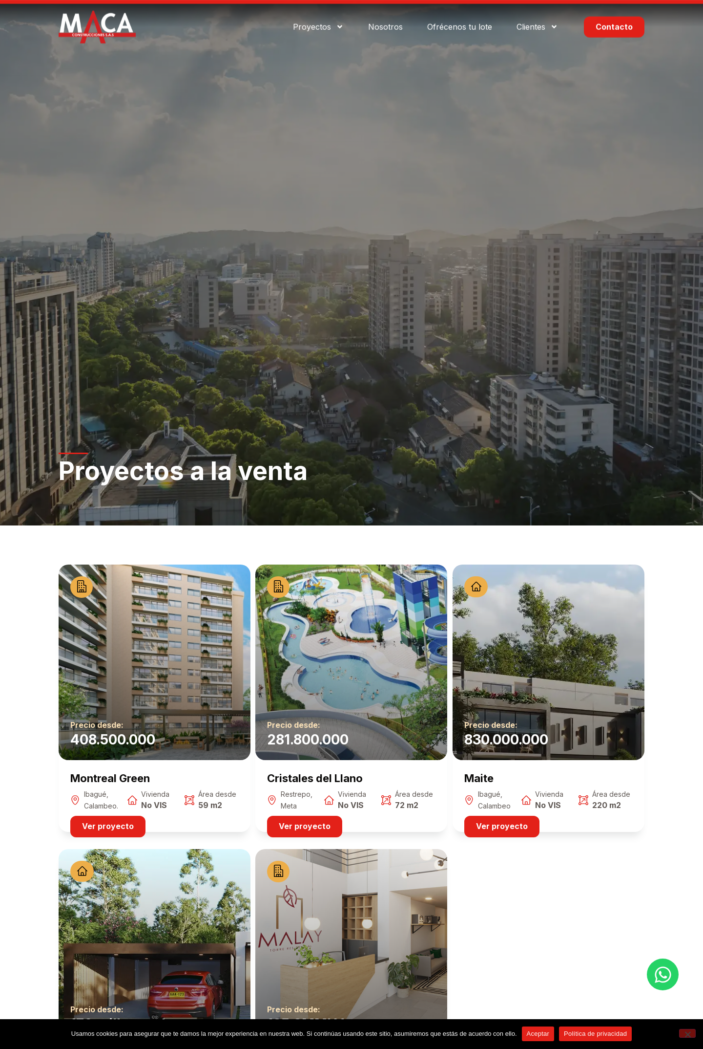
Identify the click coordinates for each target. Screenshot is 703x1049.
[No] (687, 1033)
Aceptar (538, 1033)
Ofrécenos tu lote (459, 16)
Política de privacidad (595, 1033)
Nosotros (385, 16)
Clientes (537, 16)
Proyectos (318, 16)
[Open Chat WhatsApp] (663, 974)
